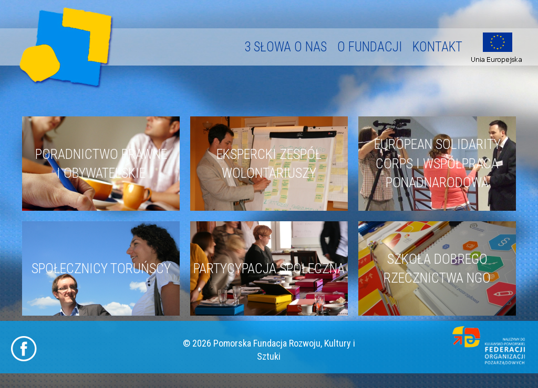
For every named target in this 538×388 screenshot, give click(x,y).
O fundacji (369, 47)
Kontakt (437, 47)
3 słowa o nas (285, 47)
